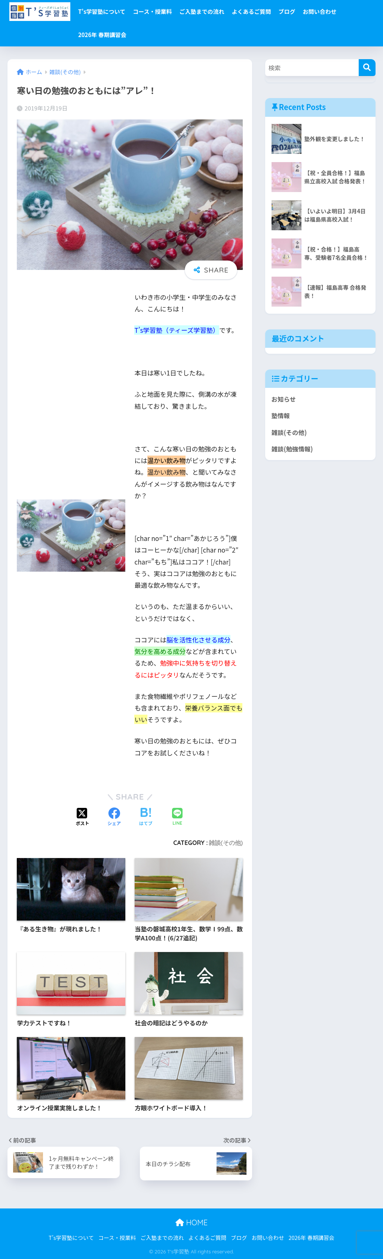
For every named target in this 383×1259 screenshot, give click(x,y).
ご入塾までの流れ (201, 11)
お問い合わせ (319, 11)
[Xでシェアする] (82, 817)
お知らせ (284, 399)
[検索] (367, 67)
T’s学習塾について (101, 11)
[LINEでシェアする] (177, 817)
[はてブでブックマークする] (146, 817)
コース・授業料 (152, 11)
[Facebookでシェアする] (114, 817)
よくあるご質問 (251, 11)
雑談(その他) (226, 842)
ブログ (286, 11)
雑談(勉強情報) (293, 449)
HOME (191, 1222)
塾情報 (281, 415)
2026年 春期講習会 (102, 35)
